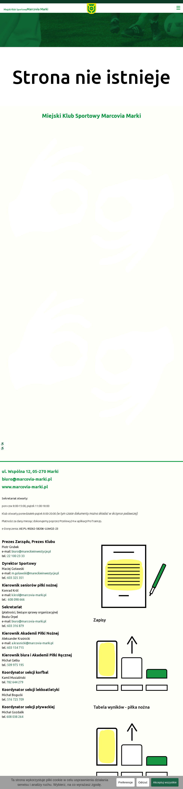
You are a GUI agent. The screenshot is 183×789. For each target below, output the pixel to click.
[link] (91, 8)
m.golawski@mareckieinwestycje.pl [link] (35, 573)
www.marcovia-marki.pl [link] (25, 486)
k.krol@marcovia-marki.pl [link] (29, 595)
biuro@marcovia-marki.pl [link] (27, 479)
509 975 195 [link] (15, 665)
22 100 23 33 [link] (16, 556)
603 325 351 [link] (15, 577)
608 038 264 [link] (15, 716)
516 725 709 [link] (15, 699)
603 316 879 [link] (15, 625)
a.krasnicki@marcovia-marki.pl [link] (32, 643)
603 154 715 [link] (15, 647)
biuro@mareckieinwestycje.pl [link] (31, 551)
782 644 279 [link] (15, 682)
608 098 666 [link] (16, 599)
